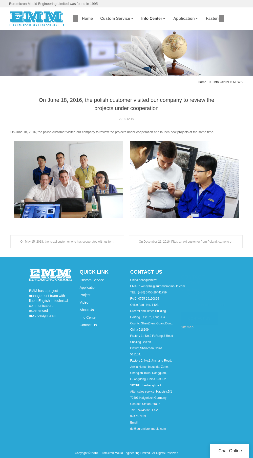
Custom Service (115, 18)
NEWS (238, 82)
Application (184, 18)
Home (87, 18)
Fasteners (215, 18)
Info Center (151, 18)
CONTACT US (199, 316)
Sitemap (187, 327)
